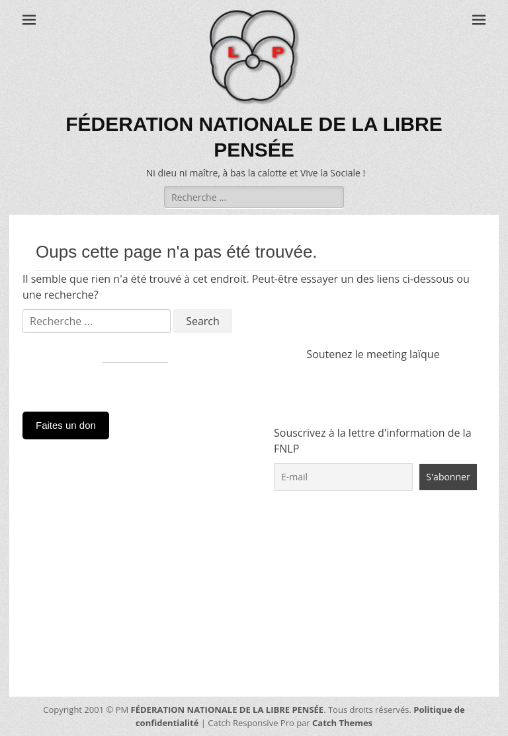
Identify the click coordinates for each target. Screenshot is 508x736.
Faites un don (66, 425)
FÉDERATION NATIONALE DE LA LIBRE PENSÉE (227, 710)
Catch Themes (342, 723)
